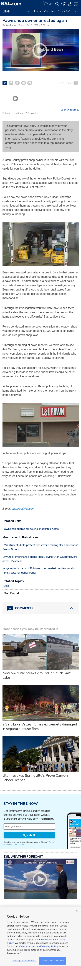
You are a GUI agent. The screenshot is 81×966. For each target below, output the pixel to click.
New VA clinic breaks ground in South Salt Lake (36, 675)
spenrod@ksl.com (23, 508)
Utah (6, 585)
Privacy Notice (18, 844)
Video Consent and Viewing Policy (38, 946)
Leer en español (70, 110)
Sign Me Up (29, 835)
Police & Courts (67, 11)
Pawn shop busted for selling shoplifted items (30, 529)
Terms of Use (48, 939)
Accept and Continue (52, 960)
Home (38, 11)
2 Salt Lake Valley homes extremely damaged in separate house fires (39, 726)
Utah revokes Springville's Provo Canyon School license (35, 777)
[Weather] (47, 3)
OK (76, 911)
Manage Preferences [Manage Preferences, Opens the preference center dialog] (24, 960)
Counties (49, 11)
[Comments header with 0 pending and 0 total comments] (40, 608)
